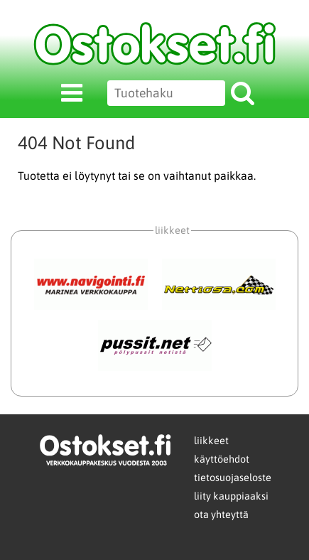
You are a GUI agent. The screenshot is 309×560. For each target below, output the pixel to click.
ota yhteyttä (221, 514)
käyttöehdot (221, 459)
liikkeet (211, 440)
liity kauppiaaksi (231, 496)
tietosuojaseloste (232, 477)
